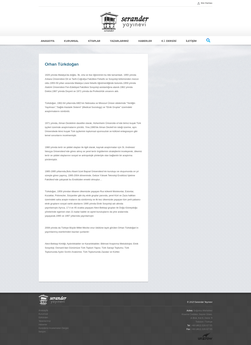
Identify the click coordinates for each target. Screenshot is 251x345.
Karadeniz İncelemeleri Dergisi (54, 328)
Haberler (43, 324)
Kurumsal (43, 314)
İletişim (42, 331)
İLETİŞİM (191, 41)
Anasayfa (43, 310)
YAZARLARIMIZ (119, 41)
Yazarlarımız (45, 321)
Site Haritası (206, 3)
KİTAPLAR (94, 41)
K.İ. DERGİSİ (168, 41)
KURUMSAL (71, 41)
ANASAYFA (47, 41)
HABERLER (145, 41)
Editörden (43, 317)
